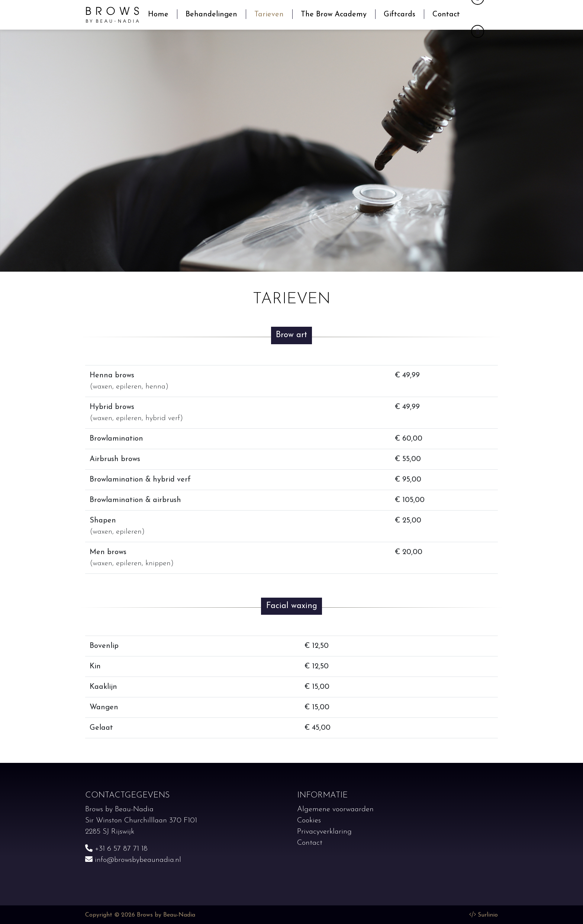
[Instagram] (477, 31)
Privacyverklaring (324, 831)
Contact (309, 843)
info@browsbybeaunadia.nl (133, 860)
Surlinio (488, 915)
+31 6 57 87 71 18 (116, 849)
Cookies (309, 820)
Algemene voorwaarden (335, 809)
